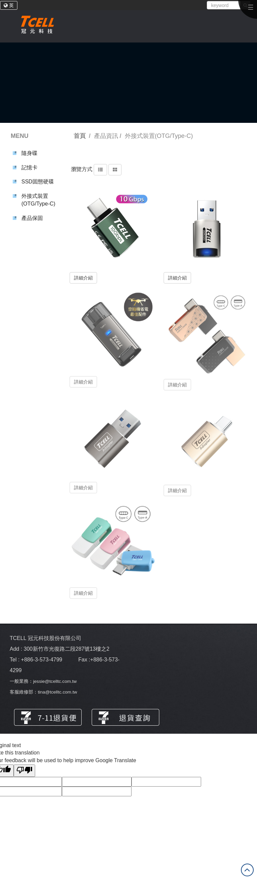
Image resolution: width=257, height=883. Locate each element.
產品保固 (32, 218)
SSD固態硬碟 (37, 181)
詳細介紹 (83, 277)
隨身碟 (29, 153)
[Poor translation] (24, 771)
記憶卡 (29, 167)
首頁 (80, 136)
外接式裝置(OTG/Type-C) (38, 200)
